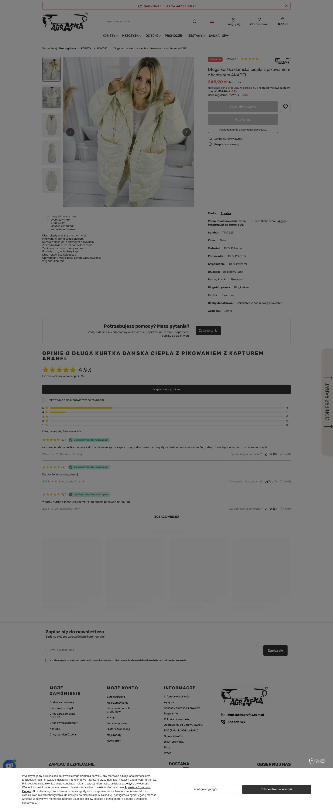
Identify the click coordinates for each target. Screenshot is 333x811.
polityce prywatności (137, 783)
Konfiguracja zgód (206, 789)
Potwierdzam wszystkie (276, 789)
